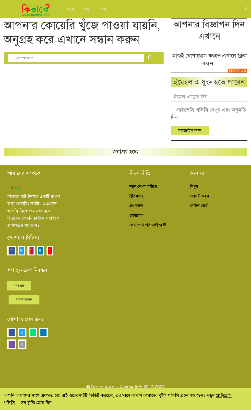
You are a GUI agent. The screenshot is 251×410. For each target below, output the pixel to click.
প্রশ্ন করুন (136, 205)
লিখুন (87, 9)
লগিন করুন (24, 299)
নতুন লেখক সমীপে (143, 186)
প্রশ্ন (103, 9)
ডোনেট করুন (199, 196)
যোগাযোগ (136, 215)
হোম (70, 9)
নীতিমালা (136, 196)
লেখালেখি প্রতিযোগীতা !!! (147, 225)
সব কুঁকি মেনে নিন (36, 403)
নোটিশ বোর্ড (198, 205)
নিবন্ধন (19, 285)
